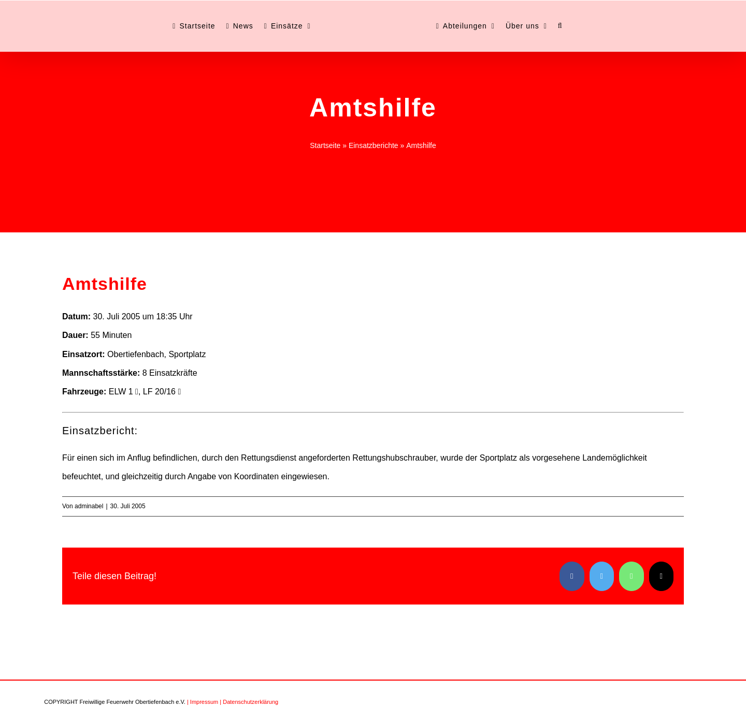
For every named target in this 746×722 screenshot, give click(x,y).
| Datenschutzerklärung (249, 702)
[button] (560, 26)
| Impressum (202, 702)
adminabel (89, 506)
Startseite (325, 145)
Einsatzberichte (373, 145)
